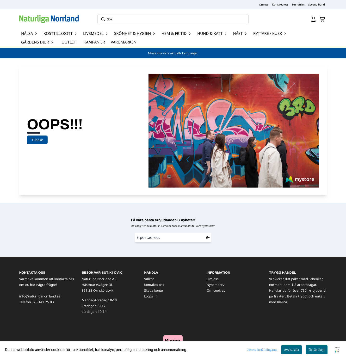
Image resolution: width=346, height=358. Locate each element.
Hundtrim (298, 4)
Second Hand (316, 4)
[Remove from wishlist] (208, 237)
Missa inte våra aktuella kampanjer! (173, 53)
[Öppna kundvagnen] (322, 19)
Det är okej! (317, 350)
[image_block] (173, 340)
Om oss (263, 4)
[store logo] (49, 19)
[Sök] (173, 19)
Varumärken (123, 42)
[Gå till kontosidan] (313, 19)
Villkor (149, 279)
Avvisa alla (291, 350)
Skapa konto (153, 290)
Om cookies (216, 290)
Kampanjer (94, 42)
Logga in (150, 296)
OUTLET (69, 42)
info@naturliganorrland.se (39, 296)
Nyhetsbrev (215, 284)
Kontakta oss (280, 4)
